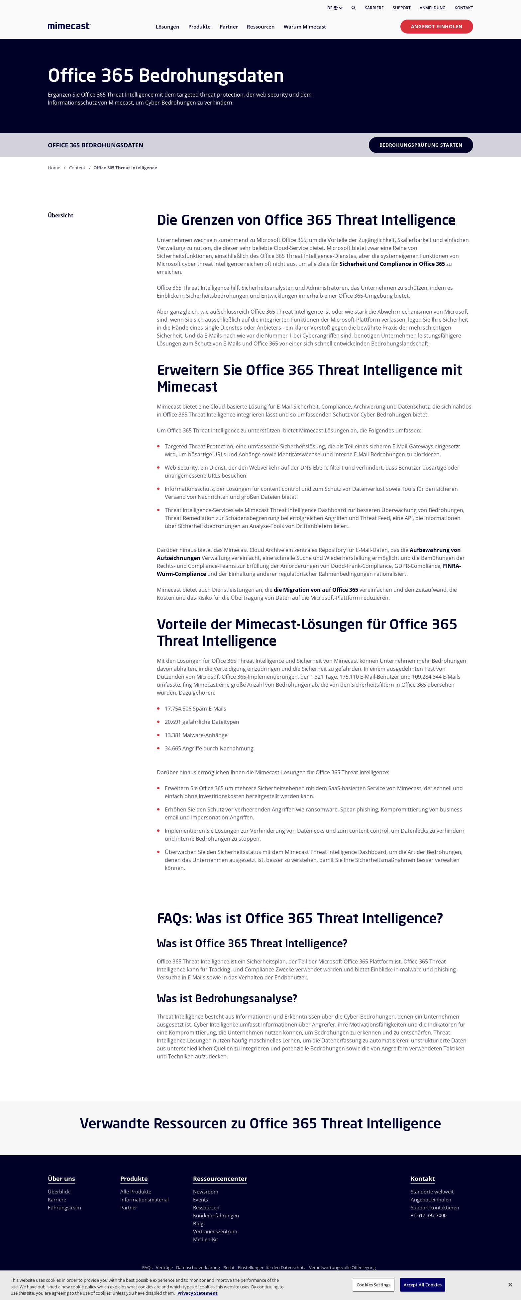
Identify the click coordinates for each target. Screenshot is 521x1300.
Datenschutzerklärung (198, 1267)
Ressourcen (206, 1207)
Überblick (59, 1191)
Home (54, 168)
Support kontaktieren (435, 1207)
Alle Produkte (135, 1191)
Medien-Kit (205, 1239)
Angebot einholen (437, 26)
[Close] (510, 1284)
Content (77, 168)
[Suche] (354, 8)
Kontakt (464, 8)
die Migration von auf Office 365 (316, 589)
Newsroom (205, 1191)
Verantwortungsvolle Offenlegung (342, 1267)
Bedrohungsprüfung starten (421, 145)
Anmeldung (433, 8)
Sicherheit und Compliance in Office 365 (392, 264)
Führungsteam (64, 1207)
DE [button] (335, 8)
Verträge (164, 1267)
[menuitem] (167, 31)
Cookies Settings (373, 1284)
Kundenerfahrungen (216, 1215)
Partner (128, 1207)
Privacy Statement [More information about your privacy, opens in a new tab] (197, 1293)
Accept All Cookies (423, 1284)
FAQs (147, 1267)
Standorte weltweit (432, 1191)
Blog (198, 1223)
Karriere (374, 8)
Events (200, 1199)
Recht (229, 1267)
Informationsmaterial (144, 1199)
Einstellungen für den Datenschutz (272, 1267)
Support (402, 8)
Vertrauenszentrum (215, 1231)
